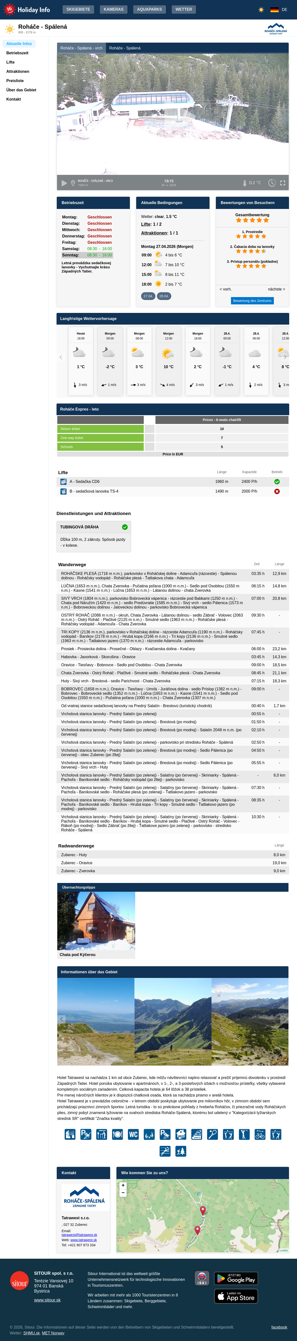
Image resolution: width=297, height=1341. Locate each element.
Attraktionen (154, 233)
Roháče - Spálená (125, 48)
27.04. (148, 296)
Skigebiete (78, 9)
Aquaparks (149, 9)
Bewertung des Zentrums (252, 301)
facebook (279, 1327)
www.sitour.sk (47, 1300)
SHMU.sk (31, 1333)
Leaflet (284, 1250)
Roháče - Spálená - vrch (81, 48)
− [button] (123, 1193)
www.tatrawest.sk (83, 1240)
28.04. (164, 296)
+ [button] (123, 1186)
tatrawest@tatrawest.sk (79, 1235)
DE (284, 10)
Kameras (114, 9)
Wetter (184, 9)
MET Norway (53, 1333)
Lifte (145, 224)
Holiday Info (21, 6)
